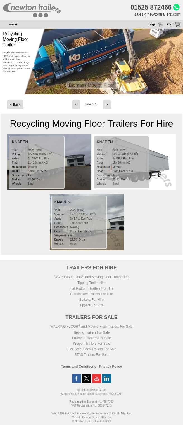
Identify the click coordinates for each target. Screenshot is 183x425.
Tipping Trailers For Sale (91, 332)
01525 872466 (151, 7)
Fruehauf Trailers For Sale (91, 338)
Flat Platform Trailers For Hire (91, 288)
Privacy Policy (110, 366)
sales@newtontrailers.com (157, 14)
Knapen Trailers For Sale (91, 344)
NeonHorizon (103, 417)
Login (152, 24)
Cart (170, 24)
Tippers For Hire (91, 305)
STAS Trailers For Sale (92, 355)
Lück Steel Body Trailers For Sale (91, 349)
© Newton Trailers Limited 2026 (91, 421)
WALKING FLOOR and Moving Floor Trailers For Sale (91, 326)
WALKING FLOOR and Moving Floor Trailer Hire (91, 277)
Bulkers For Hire (91, 300)
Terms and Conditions (78, 366)
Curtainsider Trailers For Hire (91, 294)
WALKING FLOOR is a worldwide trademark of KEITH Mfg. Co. (91, 413)
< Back (15, 105)
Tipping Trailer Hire (91, 283)
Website (81, 417)
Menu (13, 24)
